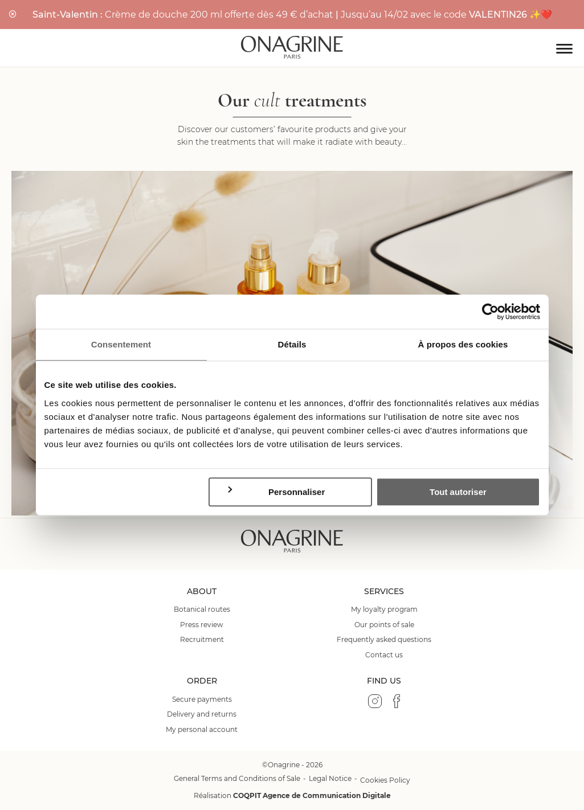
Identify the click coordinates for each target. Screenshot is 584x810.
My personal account (202, 730)
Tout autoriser (458, 492)
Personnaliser (275, 491)
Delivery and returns (201, 714)
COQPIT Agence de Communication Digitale (312, 795)
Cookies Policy (385, 780)
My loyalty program (384, 609)
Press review (201, 625)
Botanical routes (202, 609)
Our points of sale (384, 625)
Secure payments (202, 699)
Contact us (384, 655)
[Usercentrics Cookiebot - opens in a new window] (490, 311)
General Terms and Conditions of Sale (237, 778)
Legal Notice (330, 778)
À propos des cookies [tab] (463, 344)
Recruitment (202, 640)
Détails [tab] (292, 344)
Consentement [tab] (121, 344)
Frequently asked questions (384, 640)
